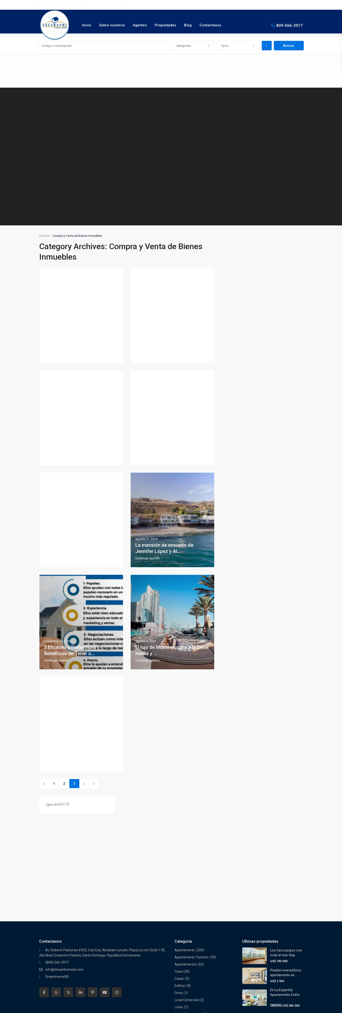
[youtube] (104, 873)
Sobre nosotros (112, 25)
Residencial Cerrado (189, 938)
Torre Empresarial (188, 959)
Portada (44, 236)
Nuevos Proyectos (188, 902)
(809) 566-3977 (106, 5)
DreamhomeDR (57, 858)
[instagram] (117, 873)
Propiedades (165, 25)
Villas (178, 981)
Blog (188, 25)
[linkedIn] (80, 873)
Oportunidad (184, 924)
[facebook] (44, 873)
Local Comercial (186, 881)
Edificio (180, 867)
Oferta (180, 910)
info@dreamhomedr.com (64, 851)
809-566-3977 (289, 25)
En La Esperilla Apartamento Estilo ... (285, 876)
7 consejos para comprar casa (76, 551)
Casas (179, 860)
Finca (178, 874)
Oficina (180, 917)
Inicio (86, 25)
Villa (178, 967)
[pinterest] (92, 873)
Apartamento (185, 831)
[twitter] (68, 873)
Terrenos (181, 952)
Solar (178, 945)
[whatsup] (56, 873)
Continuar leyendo (57, 354)
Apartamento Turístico (192, 838)
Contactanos (210, 25)
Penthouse (183, 931)
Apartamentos (186, 845)
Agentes (140, 25)
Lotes (179, 888)
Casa (178, 853)
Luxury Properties (188, 895)
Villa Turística (184, 974)
